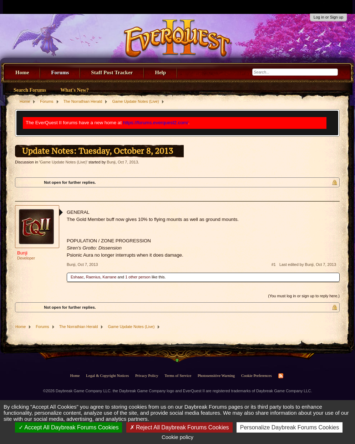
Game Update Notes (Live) (63, 162)
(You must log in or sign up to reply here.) (304, 296)
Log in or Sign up (328, 17)
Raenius (93, 277)
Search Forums (30, 90)
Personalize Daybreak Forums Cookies (289, 427)
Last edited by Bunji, (307, 264)
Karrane (109, 277)
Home (22, 72)
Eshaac (77, 277)
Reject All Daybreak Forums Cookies (179, 427)
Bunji (111, 162)
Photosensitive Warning (216, 375)
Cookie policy (177, 437)
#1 (274, 264)
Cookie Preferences (256, 375)
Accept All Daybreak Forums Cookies (69, 427)
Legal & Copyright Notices (107, 375)
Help (160, 72)
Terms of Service (177, 375)
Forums (60, 72)
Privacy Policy (146, 375)
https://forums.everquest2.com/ (155, 122)
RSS (280, 375)
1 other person (138, 277)
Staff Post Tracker (112, 72)
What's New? (74, 90)
